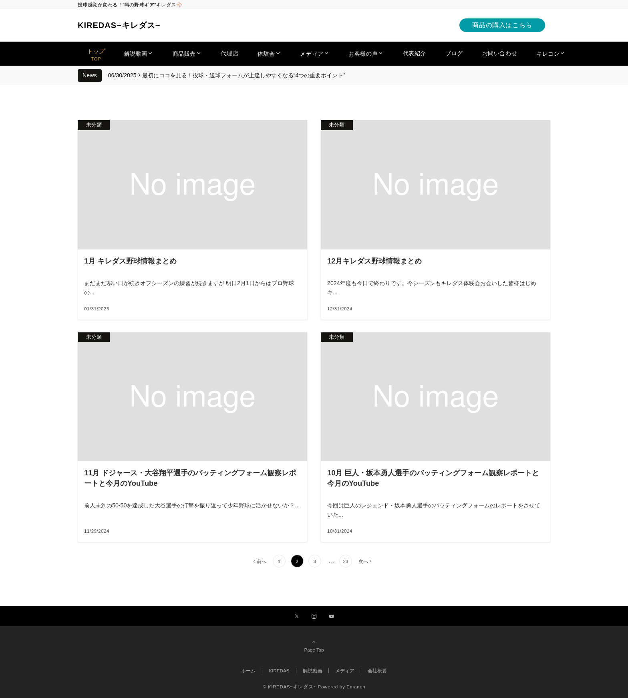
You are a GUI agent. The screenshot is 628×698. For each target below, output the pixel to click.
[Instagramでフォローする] (314, 616)
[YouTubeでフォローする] (331, 616)
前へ (261, 561)
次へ (363, 561)
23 (345, 561)
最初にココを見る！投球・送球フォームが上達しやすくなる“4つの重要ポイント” (243, 75)
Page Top (314, 645)
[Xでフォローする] (296, 616)
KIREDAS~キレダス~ (119, 25)
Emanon (355, 686)
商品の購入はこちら (502, 25)
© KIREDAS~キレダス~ (289, 686)
